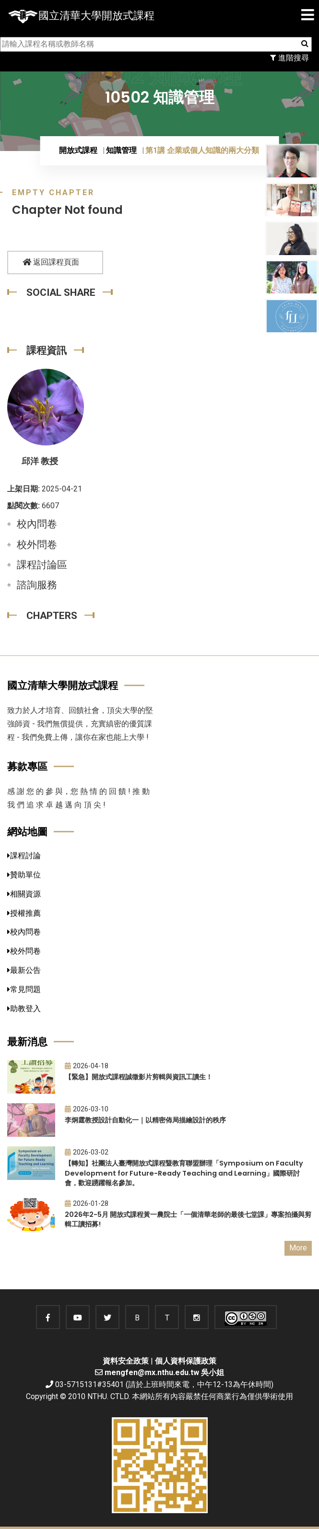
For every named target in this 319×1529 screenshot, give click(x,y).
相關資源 (24, 894)
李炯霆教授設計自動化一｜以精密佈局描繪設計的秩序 (145, 1120)
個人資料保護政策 (185, 1361)
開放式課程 (78, 150)
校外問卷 (37, 544)
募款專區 (27, 766)
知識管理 (121, 150)
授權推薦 (24, 913)
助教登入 (24, 1008)
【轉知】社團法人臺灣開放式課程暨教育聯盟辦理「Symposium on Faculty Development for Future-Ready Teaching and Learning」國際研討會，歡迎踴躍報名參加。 (184, 1173)
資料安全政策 (126, 1361)
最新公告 (24, 970)
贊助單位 (24, 874)
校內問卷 (37, 524)
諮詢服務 (37, 585)
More (298, 1247)
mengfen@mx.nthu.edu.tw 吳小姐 (164, 1372)
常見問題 (24, 989)
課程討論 (24, 855)
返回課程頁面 (51, 262)
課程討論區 (42, 565)
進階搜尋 (289, 57)
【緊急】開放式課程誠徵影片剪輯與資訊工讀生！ (139, 1077)
